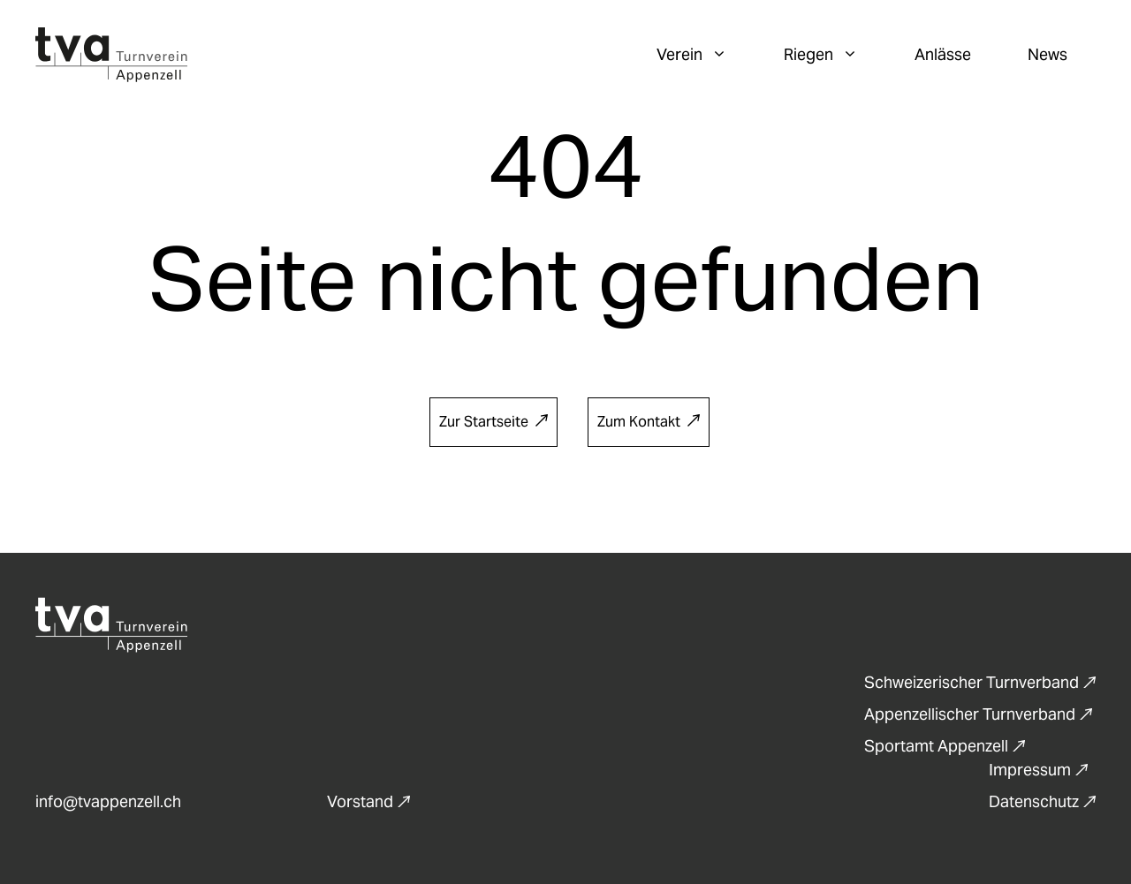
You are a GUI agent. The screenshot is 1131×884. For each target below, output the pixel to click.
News (1047, 54)
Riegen (835, 55)
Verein (706, 55)
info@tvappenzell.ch (108, 801)
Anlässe (943, 54)
